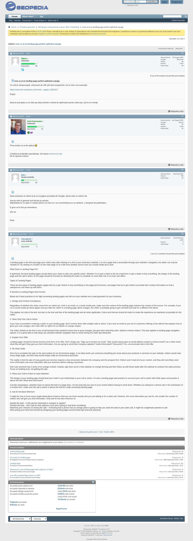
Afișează (178, 48)
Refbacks (13, 505)
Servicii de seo (55, 154)
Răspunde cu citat (176, 111)
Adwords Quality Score (88, 432)
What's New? (28, 16)
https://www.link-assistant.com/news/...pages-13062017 (34, 90)
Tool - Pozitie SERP (106, 432)
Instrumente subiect (165, 48)
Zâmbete (61, 488)
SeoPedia (104, 539)
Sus (181, 518)
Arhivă (176, 518)
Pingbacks (14, 502)
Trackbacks (62, 499)
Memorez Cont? (131, 5)
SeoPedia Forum (166, 518)
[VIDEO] (61, 494)
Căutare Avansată (178, 20)
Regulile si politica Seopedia (49, 34)
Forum (14, 16)
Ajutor (164, 2)
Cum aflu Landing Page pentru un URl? (25, 475)
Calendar (17, 20)
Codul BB (61, 486)
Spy (41, 16)
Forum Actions (39, 20)
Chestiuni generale (27, 27)
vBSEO (104, 533)
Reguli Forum (61, 509)
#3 (182, 170)
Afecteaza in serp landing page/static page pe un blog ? (32, 469)
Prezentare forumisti (98, 34)
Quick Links (52, 20)
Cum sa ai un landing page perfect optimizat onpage (38, 44)
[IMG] (65, 491)
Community (26, 20)
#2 (182, 116)
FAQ (10, 20)
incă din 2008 (41, 31)
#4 (182, 234)
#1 (182, 53)
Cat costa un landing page (20, 457)
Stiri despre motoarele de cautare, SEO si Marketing (58, 27)
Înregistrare (177, 2)
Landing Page (15, 463)
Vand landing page (17, 451)
